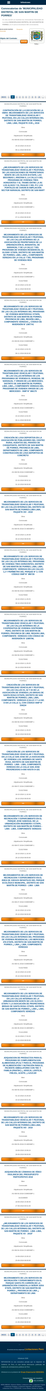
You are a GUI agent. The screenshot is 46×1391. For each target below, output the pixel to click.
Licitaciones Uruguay (39, 1384)
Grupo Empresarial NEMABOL (32, 1372)
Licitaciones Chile (27, 1384)
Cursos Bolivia (26, 1388)
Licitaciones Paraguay (11, 1386)
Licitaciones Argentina (24, 1386)
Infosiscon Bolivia (16, 1384)
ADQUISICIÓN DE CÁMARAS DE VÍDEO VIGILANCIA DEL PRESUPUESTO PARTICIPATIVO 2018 (23, 1174)
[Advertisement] (23, 70)
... (43, 97)
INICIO (3, 97)
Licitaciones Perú (8, 1388)
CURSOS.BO (17, 1388)
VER (23, 154)
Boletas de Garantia (37, 1388)
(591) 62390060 (36, 1381)
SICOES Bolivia (36, 1386)
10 (39, 97)
